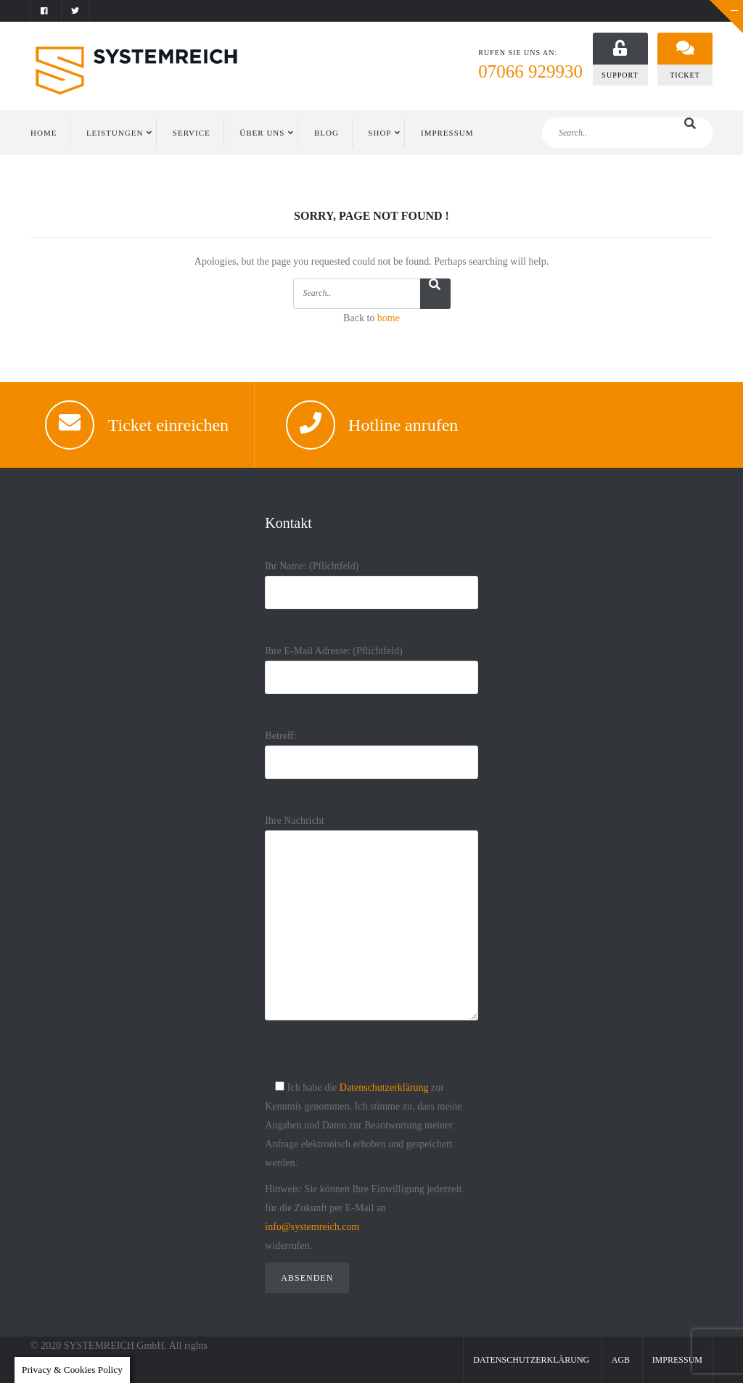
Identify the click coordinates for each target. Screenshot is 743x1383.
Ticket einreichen (168, 425)
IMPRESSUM (447, 132)
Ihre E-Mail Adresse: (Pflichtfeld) (371, 663)
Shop (379, 132)
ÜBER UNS (261, 132)
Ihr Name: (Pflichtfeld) (371, 579)
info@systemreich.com (312, 1226)
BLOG (326, 132)
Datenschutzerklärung (384, 1087)
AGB (621, 1360)
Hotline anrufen (403, 425)
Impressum (677, 1360)
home (388, 318)
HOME (43, 132)
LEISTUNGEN (114, 132)
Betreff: (371, 748)
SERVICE (191, 132)
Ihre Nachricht (371, 929)
